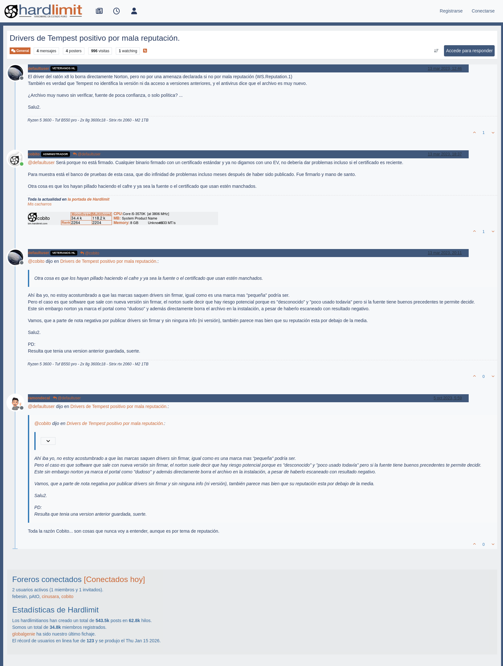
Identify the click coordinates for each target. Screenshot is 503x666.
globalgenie (23, 634)
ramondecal (39, 398)
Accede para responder (469, 50)
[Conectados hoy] (114, 579)
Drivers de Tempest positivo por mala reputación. (109, 261)
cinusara (50, 596)
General (20, 51)
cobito (34, 154)
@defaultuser (87, 154)
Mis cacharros (40, 204)
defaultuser (38, 68)
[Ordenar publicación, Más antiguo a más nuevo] (436, 50)
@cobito (89, 253)
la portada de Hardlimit (88, 199)
